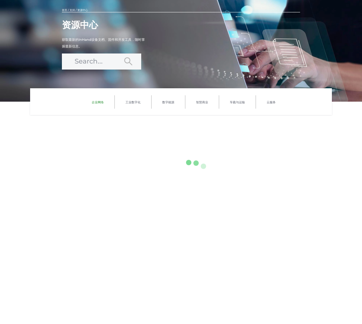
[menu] (183, 101)
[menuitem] (98, 102)
